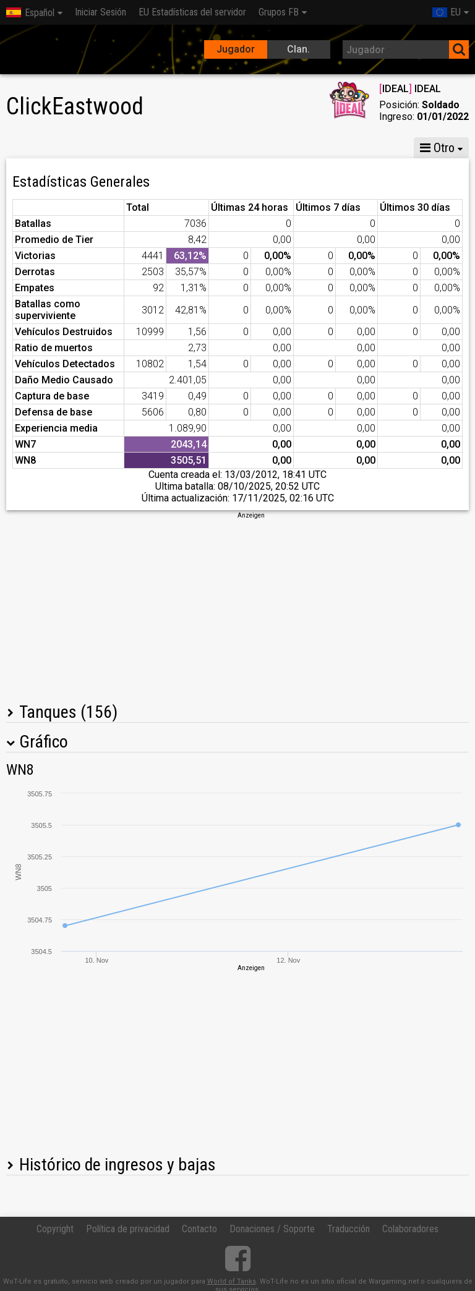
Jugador (235, 49)
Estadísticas (41, 147)
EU (446, 12)
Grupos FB (279, 12)
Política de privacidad (127, 1229)
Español (30, 13)
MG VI (215, 147)
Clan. (298, 49)
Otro (437, 147)
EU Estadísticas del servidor (192, 12)
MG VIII (161, 147)
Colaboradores (410, 1229)
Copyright (55, 1229)
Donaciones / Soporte (272, 1229)
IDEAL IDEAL (410, 89)
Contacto (199, 1229)
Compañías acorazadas (306, 147)
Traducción (348, 1229)
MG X (106, 147)
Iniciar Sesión (100, 12)
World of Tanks (231, 1281)
